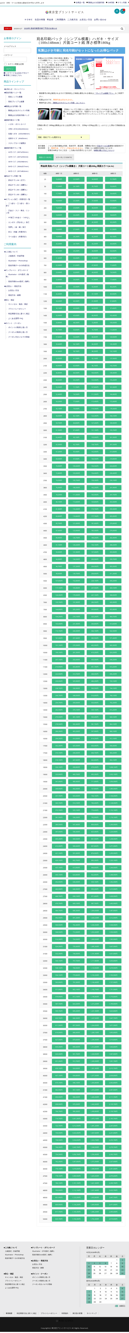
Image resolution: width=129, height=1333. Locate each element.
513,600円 (113, 625)
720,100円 (113, 682)
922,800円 (94, 876)
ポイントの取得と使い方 (18, 328)
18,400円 (59, 209)
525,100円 (76, 811)
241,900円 (113, 489)
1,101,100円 (76, 1184)
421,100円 (58, 854)
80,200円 (113, 288)
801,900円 (58, 1199)
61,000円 (95, 302)
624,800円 (76, 876)
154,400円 (94, 474)
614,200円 (94, 740)
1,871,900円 (113, 1027)
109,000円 (113, 324)
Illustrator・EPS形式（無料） (17, 277)
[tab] (45, 158)
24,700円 (76, 195)
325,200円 (94, 618)
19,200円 (59, 223)
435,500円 (94, 661)
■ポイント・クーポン (12, 324)
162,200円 (94, 489)
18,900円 (59, 216)
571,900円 (58, 991)
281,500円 (76, 654)
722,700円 (58, 1127)
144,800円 (58, 611)
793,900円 (58, 1191)
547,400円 (76, 826)
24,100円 (76, 188)
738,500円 (58, 1141)
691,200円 (76, 919)
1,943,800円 (113, 1048)
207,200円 (113, 446)
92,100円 (95, 360)
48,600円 (59, 381)
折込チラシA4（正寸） (17, 181)
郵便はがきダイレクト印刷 (18, 112)
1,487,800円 (113, 912)
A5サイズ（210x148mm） (18, 163)
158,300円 (94, 482)
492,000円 (76, 790)
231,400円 (76, 625)
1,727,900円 (113, 984)
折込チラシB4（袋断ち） (18, 191)
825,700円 (58, 1220)
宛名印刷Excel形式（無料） (19, 283)
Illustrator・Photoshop (18, 262)
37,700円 (76, 295)
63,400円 (59, 439)
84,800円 (76, 424)
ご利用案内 (60, 19)
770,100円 (58, 1170)
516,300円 (58, 940)
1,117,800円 (95, 962)
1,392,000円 (113, 883)
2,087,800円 (113, 1091)
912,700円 (76, 1062)
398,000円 (113, 596)
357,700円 (58, 797)
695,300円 (94, 776)
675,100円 (58, 1084)
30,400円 (76, 259)
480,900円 (76, 783)
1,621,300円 (95, 1184)
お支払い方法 (88, 19)
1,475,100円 (95, 1120)
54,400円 (113, 195)
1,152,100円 (113, 811)
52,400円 (59, 396)
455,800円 (113, 611)
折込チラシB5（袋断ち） (18, 196)
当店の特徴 (36, 19)
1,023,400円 (76, 1134)
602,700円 (76, 862)
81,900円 (59, 510)
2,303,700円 (113, 1156)
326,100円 (58, 768)
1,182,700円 (95, 991)
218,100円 (76, 618)
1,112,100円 (76, 1191)
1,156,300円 (76, 1220)
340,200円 (113, 582)
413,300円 (58, 847)
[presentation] (45, 158)
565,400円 (94, 718)
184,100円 (113, 417)
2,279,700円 (113, 1148)
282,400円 (113, 539)
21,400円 (59, 259)
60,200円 (113, 223)
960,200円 (113, 754)
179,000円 (76, 596)
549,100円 (94, 711)
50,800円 (76, 331)
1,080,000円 (113, 790)
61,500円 (113, 231)
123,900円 (76, 532)
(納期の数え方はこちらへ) (104, 151)
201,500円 (113, 439)
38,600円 (95, 209)
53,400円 (95, 288)
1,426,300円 (95, 1098)
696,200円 (113, 675)
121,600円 (76, 525)
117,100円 (58, 589)
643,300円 (58, 1055)
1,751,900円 (113, 991)
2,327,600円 (113, 1163)
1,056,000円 (113, 783)
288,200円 (113, 546)
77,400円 (113, 281)
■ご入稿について (11, 253)
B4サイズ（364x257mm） (19, 168)
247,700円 (113, 496)
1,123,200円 (76, 1199)
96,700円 (59, 568)
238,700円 (58, 690)
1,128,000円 (113, 804)
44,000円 (95, 252)
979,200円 (76, 1105)
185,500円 (94, 532)
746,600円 (76, 955)
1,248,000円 (113, 840)
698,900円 (58, 1105)
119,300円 (94, 410)
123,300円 (94, 417)
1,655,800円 (113, 962)
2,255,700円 (113, 1141)
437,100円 (58, 869)
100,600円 (76, 467)
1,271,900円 (113, 847)
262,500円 (58, 711)
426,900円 (113, 603)
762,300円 (58, 1163)
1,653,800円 (95, 1199)
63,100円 (113, 238)
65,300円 (59, 446)
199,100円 (58, 654)
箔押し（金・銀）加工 (17, 228)
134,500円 (76, 560)
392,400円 (76, 725)
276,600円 (113, 532)
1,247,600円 (95, 1019)
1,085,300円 (95, 948)
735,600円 (76, 948)
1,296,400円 (95, 1041)
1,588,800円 (95, 1170)
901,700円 (76, 1055)
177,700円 (94, 517)
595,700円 (58, 1012)
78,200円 (59, 496)
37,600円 (95, 202)
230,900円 (58, 682)
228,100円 (94, 582)
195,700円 (113, 431)
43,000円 (76, 309)
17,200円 (59, 188)
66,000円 (113, 252)
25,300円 (76, 202)
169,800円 (94, 503)
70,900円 (59, 467)
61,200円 (76, 360)
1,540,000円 (95, 1148)
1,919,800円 (113, 1041)
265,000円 (113, 517)
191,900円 (76, 603)
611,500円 (58, 1027)
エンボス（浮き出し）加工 (18, 224)
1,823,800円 (113, 1012)
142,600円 (94, 453)
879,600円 (76, 1041)
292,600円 (76, 661)
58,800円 (113, 216)
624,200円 (113, 654)
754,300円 (58, 1156)
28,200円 (76, 238)
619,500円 (58, 1034)
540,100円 (58, 962)
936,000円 (113, 747)
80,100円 (59, 503)
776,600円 (94, 811)
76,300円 (59, 489)
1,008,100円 (113, 768)
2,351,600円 (113, 1170)
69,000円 (59, 460)
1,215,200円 (95, 1005)
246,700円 (58, 697)
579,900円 (58, 998)
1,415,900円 (113, 890)
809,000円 (94, 826)
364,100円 (94, 632)
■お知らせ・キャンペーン (14, 90)
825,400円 (94, 833)
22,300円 (59, 266)
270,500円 (76, 646)
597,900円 (94, 733)
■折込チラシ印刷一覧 (12, 177)
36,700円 (95, 195)
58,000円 (59, 417)
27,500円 (76, 231)
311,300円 (113, 575)
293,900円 (113, 553)
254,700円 (58, 704)
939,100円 (94, 883)
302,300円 (58, 747)
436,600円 (76, 754)
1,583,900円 (113, 940)
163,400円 (58, 625)
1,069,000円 (95, 940)
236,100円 (113, 482)
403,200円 (76, 733)
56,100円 (76, 345)
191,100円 (58, 646)
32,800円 (76, 274)
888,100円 (113, 733)
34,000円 (76, 281)
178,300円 (113, 410)
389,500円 (58, 826)
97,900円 (76, 460)
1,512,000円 (113, 919)
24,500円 (59, 288)
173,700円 (94, 510)
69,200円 (76, 381)
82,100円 (76, 417)
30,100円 (59, 309)
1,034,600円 (76, 1141)
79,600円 (76, 410)
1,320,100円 (113, 862)
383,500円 (94, 639)
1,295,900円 (113, 854)
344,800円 (94, 625)
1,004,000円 (95, 912)
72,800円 (95, 324)
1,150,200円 (95, 976)
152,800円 (76, 582)
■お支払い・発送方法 (12, 287)
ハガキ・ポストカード (17, 125)
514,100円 (76, 804)
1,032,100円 (113, 776)
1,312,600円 (95, 1048)
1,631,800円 (113, 955)
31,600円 (76, 266)
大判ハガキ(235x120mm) (18, 130)
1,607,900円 (113, 948)
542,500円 (113, 632)
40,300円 (95, 223)
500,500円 (94, 690)
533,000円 (94, 704)
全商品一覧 (80, 3)
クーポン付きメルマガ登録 (18, 338)
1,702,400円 (95, 1220)
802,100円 (76, 991)
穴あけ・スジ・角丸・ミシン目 (17, 213)
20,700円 (59, 252)
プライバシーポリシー (17, 310)
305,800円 (94, 611)
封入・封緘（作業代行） (18, 233)
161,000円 (113, 388)
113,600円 (76, 503)
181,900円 (58, 639)
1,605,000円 (95, 1177)
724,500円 (76, 940)
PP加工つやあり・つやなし (19, 219)
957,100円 (76, 1091)
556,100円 (58, 976)
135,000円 (94, 439)
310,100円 (58, 754)
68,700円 (113, 259)
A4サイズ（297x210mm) (18, 158)
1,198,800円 (95, 998)
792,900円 (94, 819)
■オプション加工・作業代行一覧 (17, 201)
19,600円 (59, 231)
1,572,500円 (95, 1163)
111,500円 (94, 396)
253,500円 (113, 503)
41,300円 (95, 231)
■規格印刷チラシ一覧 (12, 149)
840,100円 (113, 718)
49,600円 (95, 274)
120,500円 (113, 338)
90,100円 (76, 439)
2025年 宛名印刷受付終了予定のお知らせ (40, 30)
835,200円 (76, 1012)
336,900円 (76, 690)
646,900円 (76, 890)
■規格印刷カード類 (12, 121)
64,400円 (113, 245)
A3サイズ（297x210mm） (18, 153)
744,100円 (113, 690)
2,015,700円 (113, 1070)
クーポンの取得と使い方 (18, 333)
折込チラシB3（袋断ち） (18, 186)
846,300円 (76, 1019)
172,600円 (113, 403)
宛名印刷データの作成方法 (18, 267)
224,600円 (113, 467)
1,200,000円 (113, 826)
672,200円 (113, 668)
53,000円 (113, 188)
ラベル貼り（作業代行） (18, 238)
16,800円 (59, 180)
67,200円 (59, 453)
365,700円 (58, 804)
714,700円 (58, 1120)
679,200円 (94, 768)
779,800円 (76, 976)
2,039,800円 (113, 1077)
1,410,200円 (95, 1091)
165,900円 (94, 496)
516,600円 (94, 697)
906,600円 (94, 869)
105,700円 (76, 482)
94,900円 (59, 560)
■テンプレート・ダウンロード (16, 271)
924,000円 (76, 1070)
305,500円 (113, 568)
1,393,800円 (95, 1084)
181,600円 (94, 525)
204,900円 (94, 568)
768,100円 (113, 697)
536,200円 (76, 819)
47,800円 (95, 266)
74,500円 (113, 274)
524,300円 (58, 948)
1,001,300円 (76, 1120)
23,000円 (59, 274)
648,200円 (113, 661)
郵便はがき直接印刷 (96, 3)
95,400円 (76, 453)
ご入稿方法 (73, 19)
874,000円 (94, 854)
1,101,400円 (95, 955)
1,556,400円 (95, 1156)
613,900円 (76, 869)
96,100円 (95, 367)
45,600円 (76, 317)
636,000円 (76, 883)
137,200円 (76, 568)
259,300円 (113, 510)
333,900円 (58, 776)
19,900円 (59, 238)
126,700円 (76, 539)
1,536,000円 (113, 926)
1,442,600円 (95, 1105)
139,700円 (76, 575)
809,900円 (58, 1206)
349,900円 (58, 790)
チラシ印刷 (122, 3)
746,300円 (58, 1148)
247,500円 (94, 589)
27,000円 (76, 223)
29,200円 (76, 252)
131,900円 (76, 553)
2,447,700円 (113, 1199)
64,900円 (95, 309)
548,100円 (58, 969)
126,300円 (113, 345)
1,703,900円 (113, 976)
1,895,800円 (113, 1034)
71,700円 (76, 388)
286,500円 (94, 603)
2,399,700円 (113, 1184)
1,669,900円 (95, 1206)
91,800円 (113, 302)
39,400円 (95, 216)
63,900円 (76, 367)
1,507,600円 (95, 1134)
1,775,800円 (113, 998)
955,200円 (94, 890)
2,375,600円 (113, 1177)
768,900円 (76, 969)
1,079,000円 (76, 1170)
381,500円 (58, 819)
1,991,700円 (113, 1062)
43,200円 (95, 245)
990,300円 (76, 1113)
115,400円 (94, 403)
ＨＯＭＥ (23, 19)
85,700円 (59, 525)
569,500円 (76, 840)
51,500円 (95, 281)
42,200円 (95, 238)
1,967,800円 (113, 1055)
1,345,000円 (95, 1062)
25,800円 (76, 209)
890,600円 (76, 1048)
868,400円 (76, 1034)
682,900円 (58, 1091)
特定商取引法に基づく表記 (18, 315)
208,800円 (94, 575)
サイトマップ (92, 1315)
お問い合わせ (103, 19)
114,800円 (113, 331)
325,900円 (76, 682)
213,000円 (113, 453)
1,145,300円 (76, 1213)
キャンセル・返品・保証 (18, 305)
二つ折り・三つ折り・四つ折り (17, 206)
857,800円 (94, 847)
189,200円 (94, 539)
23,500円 (76, 180)
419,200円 (94, 654)
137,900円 (113, 360)
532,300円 (58, 955)
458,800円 (76, 768)
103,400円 (113, 317)
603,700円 (58, 1019)
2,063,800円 (113, 1084)
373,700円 (58, 811)
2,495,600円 (113, 1213)
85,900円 (113, 295)
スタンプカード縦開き (17, 144)
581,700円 (94, 725)
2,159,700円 (113, 1113)
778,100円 (58, 1177)
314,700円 (76, 675)
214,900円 (58, 668)
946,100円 (76, 1084)
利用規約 (65, 1315)
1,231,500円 (95, 1012)
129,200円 (76, 546)
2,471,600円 (113, 1206)
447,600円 (76, 761)
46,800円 (59, 374)
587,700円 (58, 1005)
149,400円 (113, 374)
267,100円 (94, 596)
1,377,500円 (95, 1077)
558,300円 (76, 833)
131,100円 (94, 431)
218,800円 (113, 460)
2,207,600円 (113, 1127)
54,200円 (59, 403)
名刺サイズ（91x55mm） (18, 140)
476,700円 (58, 905)
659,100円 (58, 1070)
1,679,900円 (113, 969)
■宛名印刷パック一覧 (12, 94)
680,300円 (76, 912)
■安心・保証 (9, 301)
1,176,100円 (113, 819)
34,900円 (95, 180)
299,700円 (113, 560)
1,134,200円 (76, 1206)
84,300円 (95, 345)
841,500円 (94, 840)
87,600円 (59, 532)
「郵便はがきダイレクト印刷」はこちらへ (68, 104)
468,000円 (94, 675)
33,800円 (59, 324)
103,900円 (94, 381)
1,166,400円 (95, 984)
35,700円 (95, 188)
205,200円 (76, 611)
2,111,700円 (113, 1098)
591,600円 (76, 854)
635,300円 (58, 1048)
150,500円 (94, 467)
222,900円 (58, 675)
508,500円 (58, 933)
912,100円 (113, 740)
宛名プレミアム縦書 (16, 103)
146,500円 (94, 460)
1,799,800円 (113, 1005)
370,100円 (76, 711)
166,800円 (113, 396)
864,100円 (113, 725)
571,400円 (113, 639)
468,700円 (58, 897)
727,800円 (94, 790)
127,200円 (94, 424)
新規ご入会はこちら (14, 76)
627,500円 (58, 1041)
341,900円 (58, 783)
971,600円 (94, 897)
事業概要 (9, 1315)
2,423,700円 (113, 1191)
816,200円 (113, 711)
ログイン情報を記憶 (14, 65)
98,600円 (59, 575)
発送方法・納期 (14, 296)
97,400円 (113, 309)
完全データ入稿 (103, 147)
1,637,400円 (95, 1191)
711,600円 (94, 783)
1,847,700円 (113, 1019)
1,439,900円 (113, 897)
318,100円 (58, 761)
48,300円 (76, 324)
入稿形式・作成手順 (16, 257)
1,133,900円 (95, 969)
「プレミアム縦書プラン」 (104, 94)
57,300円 (113, 209)
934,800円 (76, 1077)
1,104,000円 (113, 797)
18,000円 (59, 202)
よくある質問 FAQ (15, 320)
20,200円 (59, 245)
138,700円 (94, 446)
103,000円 (76, 474)
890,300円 (94, 862)
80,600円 (95, 338)
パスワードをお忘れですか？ (17, 74)
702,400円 (76, 926)
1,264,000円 (95, 1027)
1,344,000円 (113, 869)
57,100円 (95, 295)
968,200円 (76, 1098)
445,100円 (58, 876)
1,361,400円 (95, 1070)
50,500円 (59, 388)
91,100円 (59, 546)
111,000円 (76, 496)
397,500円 (58, 833)
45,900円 (95, 259)
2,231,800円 (113, 1134)
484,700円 (113, 618)
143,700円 (113, 367)
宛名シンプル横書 (15, 98)
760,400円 (94, 804)
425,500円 (76, 747)
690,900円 (58, 1098)
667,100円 (58, 1077)
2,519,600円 (113, 1220)
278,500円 (58, 725)
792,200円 (113, 704)
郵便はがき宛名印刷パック (18, 116)
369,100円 (113, 589)
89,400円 (59, 539)
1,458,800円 (95, 1113)
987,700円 (94, 905)
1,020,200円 (95, 919)
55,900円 (113, 202)
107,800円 (94, 388)
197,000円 (94, 553)
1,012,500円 (76, 1127)
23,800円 (59, 281)
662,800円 (94, 761)
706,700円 (58, 1113)
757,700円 (76, 962)
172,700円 (58, 632)
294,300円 (58, 740)
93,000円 (59, 553)
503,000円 (76, 797)
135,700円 (58, 603)
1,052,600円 (95, 933)
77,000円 (76, 403)
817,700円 (58, 1213)
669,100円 (76, 905)
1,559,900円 (113, 933)
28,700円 (76, 245)
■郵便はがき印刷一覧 (12, 107)
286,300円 (58, 733)
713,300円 (76, 933)
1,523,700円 (95, 1141)
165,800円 (76, 589)
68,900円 (95, 317)
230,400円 (113, 474)
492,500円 (58, 919)
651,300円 (58, 1062)
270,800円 (113, 525)
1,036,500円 (95, 926)
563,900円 (58, 984)
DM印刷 (111, 3)
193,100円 (94, 546)
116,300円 (76, 510)
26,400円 (76, 216)
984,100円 (113, 761)
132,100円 (113, 352)
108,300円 (76, 489)
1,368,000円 (113, 876)
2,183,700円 (113, 1120)
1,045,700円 (76, 1148)
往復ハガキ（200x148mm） (19, 135)
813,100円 (76, 998)
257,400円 (76, 639)
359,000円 (76, 704)
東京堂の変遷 (77, 1315)
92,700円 (76, 446)
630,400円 (94, 747)
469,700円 (76, 776)
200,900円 (94, 560)
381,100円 (76, 718)
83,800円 (59, 517)
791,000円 (76, 984)
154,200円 (58, 618)
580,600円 (76, 847)
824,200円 (76, 1005)
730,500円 (58, 1134)
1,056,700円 (76, 1156)
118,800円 (76, 517)
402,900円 (94, 646)
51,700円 (113, 180)
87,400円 (76, 431)
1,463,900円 (113, 905)
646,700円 (94, 754)
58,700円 (76, 352)
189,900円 (113, 424)
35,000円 (76, 288)
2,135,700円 (113, 1105)
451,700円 (94, 668)
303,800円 (76, 668)
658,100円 (76, 897)
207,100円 (58, 661)
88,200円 (95, 352)
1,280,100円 (95, 1034)
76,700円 (95, 331)
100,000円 (94, 374)
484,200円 (94, 682)
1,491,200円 (95, 1127)
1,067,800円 (76, 1163)
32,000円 (59, 317)
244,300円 (76, 632)
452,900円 (58, 883)
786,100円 (58, 1184)
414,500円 (76, 740)
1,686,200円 (95, 1213)
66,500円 (76, 374)
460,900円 (58, 890)
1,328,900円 (95, 1055)
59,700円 (59, 424)
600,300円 (113, 646)
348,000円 (76, 697)
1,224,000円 (113, 833)
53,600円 (76, 338)
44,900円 (59, 367)
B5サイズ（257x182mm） (18, 172)
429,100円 (58, 862)
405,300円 (58, 840)
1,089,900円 (76, 1177)
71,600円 (113, 266)
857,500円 (76, 1027)
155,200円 (113, 381)
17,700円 (59, 195)
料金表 (48, 19)
